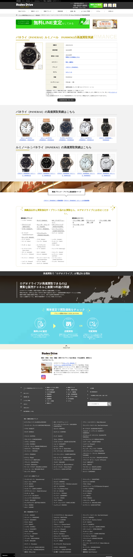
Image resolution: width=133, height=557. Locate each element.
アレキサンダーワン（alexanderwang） (34, 470)
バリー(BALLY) (86, 487)
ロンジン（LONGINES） (89, 464)
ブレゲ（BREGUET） (88, 455)
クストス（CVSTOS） (30, 429)
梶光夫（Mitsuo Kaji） (30, 541)
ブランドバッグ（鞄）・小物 (91, 221)
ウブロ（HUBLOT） (26, 227)
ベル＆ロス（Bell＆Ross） (31, 457)
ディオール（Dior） (29, 484)
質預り (108, 5)
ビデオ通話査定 (51, 395)
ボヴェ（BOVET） (88, 457)
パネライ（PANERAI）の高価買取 (53, 200)
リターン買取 (50, 404)
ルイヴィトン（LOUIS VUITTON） (63, 368)
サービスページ (113, 92)
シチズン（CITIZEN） (30, 434)
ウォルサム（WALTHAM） (61, 507)
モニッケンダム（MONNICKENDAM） (34, 539)
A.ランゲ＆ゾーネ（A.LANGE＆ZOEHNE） (35, 415)
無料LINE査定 (50, 393)
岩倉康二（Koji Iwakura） (89, 539)
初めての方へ (22, 11)
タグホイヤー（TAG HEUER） (32, 441)
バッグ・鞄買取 (72, 395)
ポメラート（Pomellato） (31, 533)
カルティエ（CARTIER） (60, 424)
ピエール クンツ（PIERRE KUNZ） (63, 450)
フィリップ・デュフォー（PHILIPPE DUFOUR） (95, 450)
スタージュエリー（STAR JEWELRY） (93, 518)
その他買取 (71, 402)
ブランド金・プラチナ (78, 224)
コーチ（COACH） (29, 477)
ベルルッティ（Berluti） (89, 491)
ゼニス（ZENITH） (88, 439)
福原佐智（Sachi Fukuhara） (90, 541)
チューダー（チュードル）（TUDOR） (43, 224)
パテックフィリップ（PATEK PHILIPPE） (57, 224)
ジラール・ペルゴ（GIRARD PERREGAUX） (36, 439)
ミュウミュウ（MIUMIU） (61, 496)
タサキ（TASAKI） (29, 521)
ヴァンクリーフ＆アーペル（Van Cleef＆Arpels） (96, 418)
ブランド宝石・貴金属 (104, 220)
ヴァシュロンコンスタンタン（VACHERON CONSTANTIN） (65, 418)
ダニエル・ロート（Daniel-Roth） (63, 441)
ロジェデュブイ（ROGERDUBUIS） (92, 462)
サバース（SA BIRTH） (89, 514)
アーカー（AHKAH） (30, 504)
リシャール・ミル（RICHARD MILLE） (34, 462)
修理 (114, 5)
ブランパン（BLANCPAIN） (31, 455)
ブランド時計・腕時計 (78, 220)
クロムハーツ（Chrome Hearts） (62, 514)
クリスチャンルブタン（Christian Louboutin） (66, 475)
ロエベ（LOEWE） (29, 498)
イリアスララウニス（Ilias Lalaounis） (64, 504)
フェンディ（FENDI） (59, 489)
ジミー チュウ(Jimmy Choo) (61, 480)
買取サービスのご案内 (53, 391)
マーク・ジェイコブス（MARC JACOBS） (65, 494)
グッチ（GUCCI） (58, 429)
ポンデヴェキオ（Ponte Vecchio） (63, 533)
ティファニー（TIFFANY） (31, 444)
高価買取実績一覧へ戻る (66, 100)
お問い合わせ (25, 404)
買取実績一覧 (25, 397)
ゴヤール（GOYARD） (60, 477)
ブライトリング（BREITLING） (25, 224)
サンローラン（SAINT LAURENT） (33, 480)
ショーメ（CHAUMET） (60, 437)
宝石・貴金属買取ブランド (30, 502)
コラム (98, 11)
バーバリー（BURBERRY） (61, 487)
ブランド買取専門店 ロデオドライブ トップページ (33, 391)
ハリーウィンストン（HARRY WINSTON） (57, 228)
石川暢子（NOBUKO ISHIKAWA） (63, 541)
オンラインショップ (94, 397)
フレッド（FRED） (59, 530)
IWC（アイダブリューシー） (58, 221)
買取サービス (35, 11)
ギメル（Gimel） (28, 511)
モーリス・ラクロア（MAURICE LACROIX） (36, 459)
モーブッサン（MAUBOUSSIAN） (92, 536)
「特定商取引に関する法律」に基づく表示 (100, 395)
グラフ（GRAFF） (29, 514)
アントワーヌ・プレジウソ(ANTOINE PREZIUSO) (37, 418)
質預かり (49, 406)
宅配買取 (49, 397)
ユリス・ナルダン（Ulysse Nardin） (63, 459)
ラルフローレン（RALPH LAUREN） (92, 459)
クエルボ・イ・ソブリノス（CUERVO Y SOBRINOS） (93, 424)
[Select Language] (8, 555)
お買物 (103, 5)
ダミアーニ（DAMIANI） (60, 521)
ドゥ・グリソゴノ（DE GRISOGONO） (64, 444)
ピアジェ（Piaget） (29, 450)
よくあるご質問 (85, 11)
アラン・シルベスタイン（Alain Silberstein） (95, 415)
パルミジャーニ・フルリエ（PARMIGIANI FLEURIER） (94, 447)
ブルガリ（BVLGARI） (60, 455)
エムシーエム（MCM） (30, 473)
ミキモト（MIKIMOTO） (60, 536)
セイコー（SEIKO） (59, 439)
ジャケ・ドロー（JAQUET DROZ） (92, 434)
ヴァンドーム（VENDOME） (32, 507)
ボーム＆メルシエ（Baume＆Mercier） (64, 457)
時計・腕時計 (69, 62)
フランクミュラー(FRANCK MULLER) (93, 528)
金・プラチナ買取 (72, 400)
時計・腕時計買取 (72, 393)
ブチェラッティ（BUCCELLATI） (62, 528)
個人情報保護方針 (93, 393)
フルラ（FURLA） (58, 491)
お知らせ (110, 11)
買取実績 (60, 11)
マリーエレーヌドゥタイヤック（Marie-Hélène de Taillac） (96, 533)
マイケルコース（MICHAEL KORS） (92, 494)
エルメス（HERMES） (59, 421)
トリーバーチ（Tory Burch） (31, 487)
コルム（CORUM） (59, 432)
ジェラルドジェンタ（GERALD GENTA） (94, 432)
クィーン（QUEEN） (59, 511)
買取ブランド (47, 11)
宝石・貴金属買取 (72, 397)
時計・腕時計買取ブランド (30, 412)
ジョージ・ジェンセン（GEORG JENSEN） (94, 516)
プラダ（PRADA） (88, 489)
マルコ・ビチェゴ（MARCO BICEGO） (34, 536)
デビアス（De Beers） (59, 523)
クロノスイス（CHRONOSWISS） (33, 432)
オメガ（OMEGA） (41, 220)
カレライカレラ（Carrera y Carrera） (92, 509)
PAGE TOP (66, 351)
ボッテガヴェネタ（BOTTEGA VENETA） (35, 494)
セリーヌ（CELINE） (59, 482)
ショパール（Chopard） (89, 437)
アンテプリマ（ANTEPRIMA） (62, 470)
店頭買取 (49, 400)
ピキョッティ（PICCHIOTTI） (61, 525)
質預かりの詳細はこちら (73, 57)
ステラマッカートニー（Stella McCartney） (35, 482)
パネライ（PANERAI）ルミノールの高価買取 (76, 200)
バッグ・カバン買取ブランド (31, 468)
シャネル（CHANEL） (30, 437)
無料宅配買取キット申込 (28, 406)
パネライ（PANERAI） (72, 67)
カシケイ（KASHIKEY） (30, 509)
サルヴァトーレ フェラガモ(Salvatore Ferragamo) (96, 477)
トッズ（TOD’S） (87, 484)
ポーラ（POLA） (87, 530)
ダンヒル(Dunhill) (87, 482)
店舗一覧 (72, 11)
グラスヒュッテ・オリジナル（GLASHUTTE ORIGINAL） (94, 429)
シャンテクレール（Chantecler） (62, 516)
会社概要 (91, 391)
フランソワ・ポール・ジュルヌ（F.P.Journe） (95, 452)
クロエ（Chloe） (87, 475)
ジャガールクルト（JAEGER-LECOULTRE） (65, 434)
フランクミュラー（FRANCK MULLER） (42, 232)
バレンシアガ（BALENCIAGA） (32, 489)
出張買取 (49, 402)
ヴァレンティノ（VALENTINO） (91, 470)
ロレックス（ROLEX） (27, 235)
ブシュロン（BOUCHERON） (32, 528)
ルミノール (69, 72)
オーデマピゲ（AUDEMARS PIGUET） (93, 421)
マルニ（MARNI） (29, 496)
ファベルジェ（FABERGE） (90, 525)
